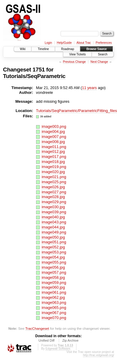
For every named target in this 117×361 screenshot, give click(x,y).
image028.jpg (53, 196)
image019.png (53, 166)
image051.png (53, 242)
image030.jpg (53, 207)
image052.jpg (53, 247)
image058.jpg (53, 277)
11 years (89, 87)
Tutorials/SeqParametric (34, 76)
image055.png (53, 262)
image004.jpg (53, 131)
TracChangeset (37, 328)
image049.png (53, 232)
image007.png (53, 136)
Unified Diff (47, 340)
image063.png (53, 302)
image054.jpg (53, 257)
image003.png (53, 126)
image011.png (53, 146)
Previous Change (74, 61)
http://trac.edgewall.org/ (98, 355)
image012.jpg (53, 151)
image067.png (53, 312)
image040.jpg (53, 217)
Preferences (104, 42)
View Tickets (77, 54)
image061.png (53, 292)
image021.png (53, 177)
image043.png (53, 222)
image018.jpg (53, 161)
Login (48, 42)
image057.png (53, 272)
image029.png (53, 202)
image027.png (53, 192)
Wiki (23, 49)
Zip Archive (70, 340)
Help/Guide (64, 42)
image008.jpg (53, 141)
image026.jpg (53, 187)
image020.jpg (53, 171)
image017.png (53, 156)
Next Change (99, 61)
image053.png (53, 252)
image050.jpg (53, 237)
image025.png (53, 182)
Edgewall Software (57, 348)
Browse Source (96, 49)
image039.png (53, 212)
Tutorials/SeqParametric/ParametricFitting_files (76, 110)
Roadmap (67, 49)
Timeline (43, 49)
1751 (39, 69)
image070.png (53, 317)
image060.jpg (53, 287)
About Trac (83, 42)
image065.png (53, 307)
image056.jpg (53, 267)
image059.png (53, 282)
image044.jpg (53, 227)
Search (102, 54)
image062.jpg (53, 297)
